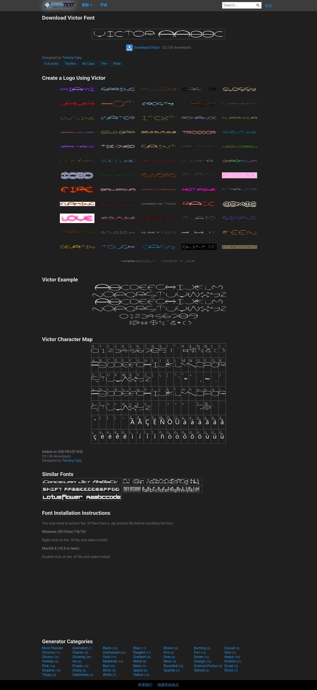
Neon (170, 661)
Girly (230, 652)
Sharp (79, 670)
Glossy (50, 657)
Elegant (142, 652)
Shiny (109, 670)
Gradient (142, 657)
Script (231, 666)
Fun (200, 652)
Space (140, 670)
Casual (232, 648)
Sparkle (172, 670)
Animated (82, 648)
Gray (169, 657)
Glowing (81, 657)
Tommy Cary (72, 58)
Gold (109, 657)
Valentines (82, 675)
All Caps (88, 63)
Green (201, 657)
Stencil (201, 670)
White (109, 675)
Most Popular (52, 648)
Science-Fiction (208, 666)
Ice (76, 661)
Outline (232, 661)
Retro (139, 666)
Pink (48, 666)
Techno (70, 63)
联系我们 (145, 685)
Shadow (51, 670)
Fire (169, 652)
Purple (80, 666)
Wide (117, 63)
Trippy (49, 675)
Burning (202, 648)
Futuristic (51, 63)
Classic (80, 652)
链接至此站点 (168, 685)
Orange (202, 661)
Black (110, 648)
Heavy (232, 657)
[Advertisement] (21, 81)
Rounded (174, 666)
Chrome (51, 652)
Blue (139, 648)
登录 (268, 6)
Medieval (113, 661)
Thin (103, 63)
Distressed (114, 652)
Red (109, 666)
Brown (171, 648)
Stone (231, 670)
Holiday (50, 661)
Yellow (141, 675)
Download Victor (143, 47)
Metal (140, 661)
